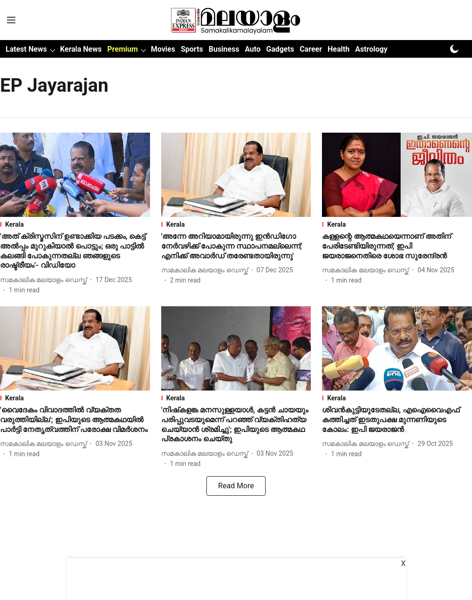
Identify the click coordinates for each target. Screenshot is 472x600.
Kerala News (81, 49)
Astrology (371, 49)
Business (224, 49)
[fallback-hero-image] (75, 175)
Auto (252, 49)
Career (311, 49)
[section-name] (75, 224)
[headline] (75, 251)
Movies (163, 49)
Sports (192, 49)
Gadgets (280, 49)
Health (338, 49)
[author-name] (45, 280)
